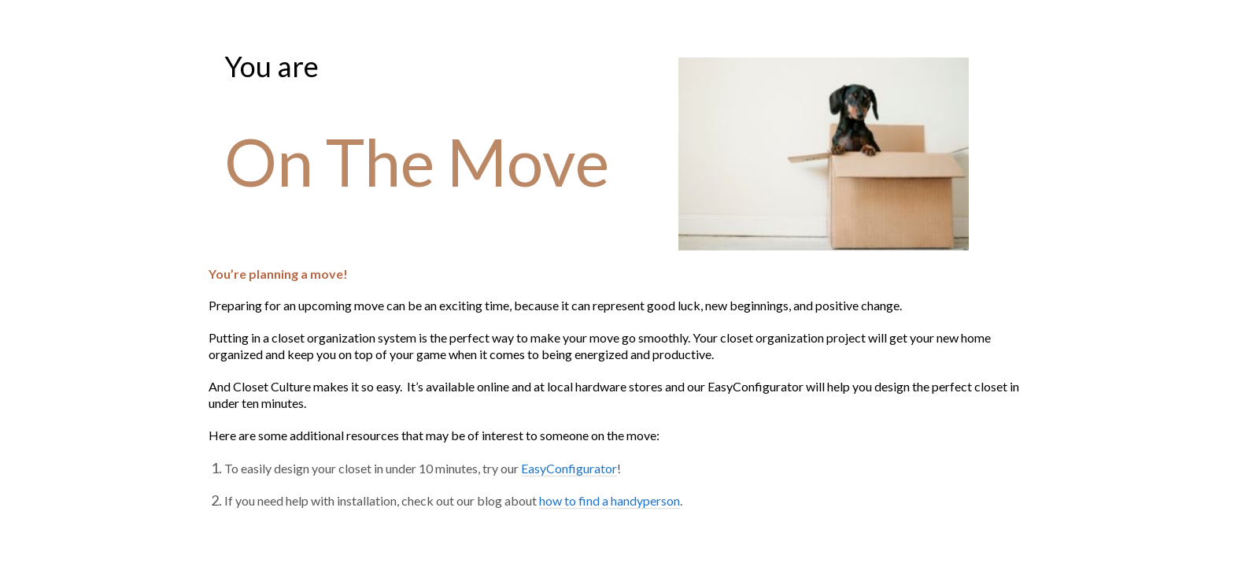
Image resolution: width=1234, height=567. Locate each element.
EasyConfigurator (567, 468)
